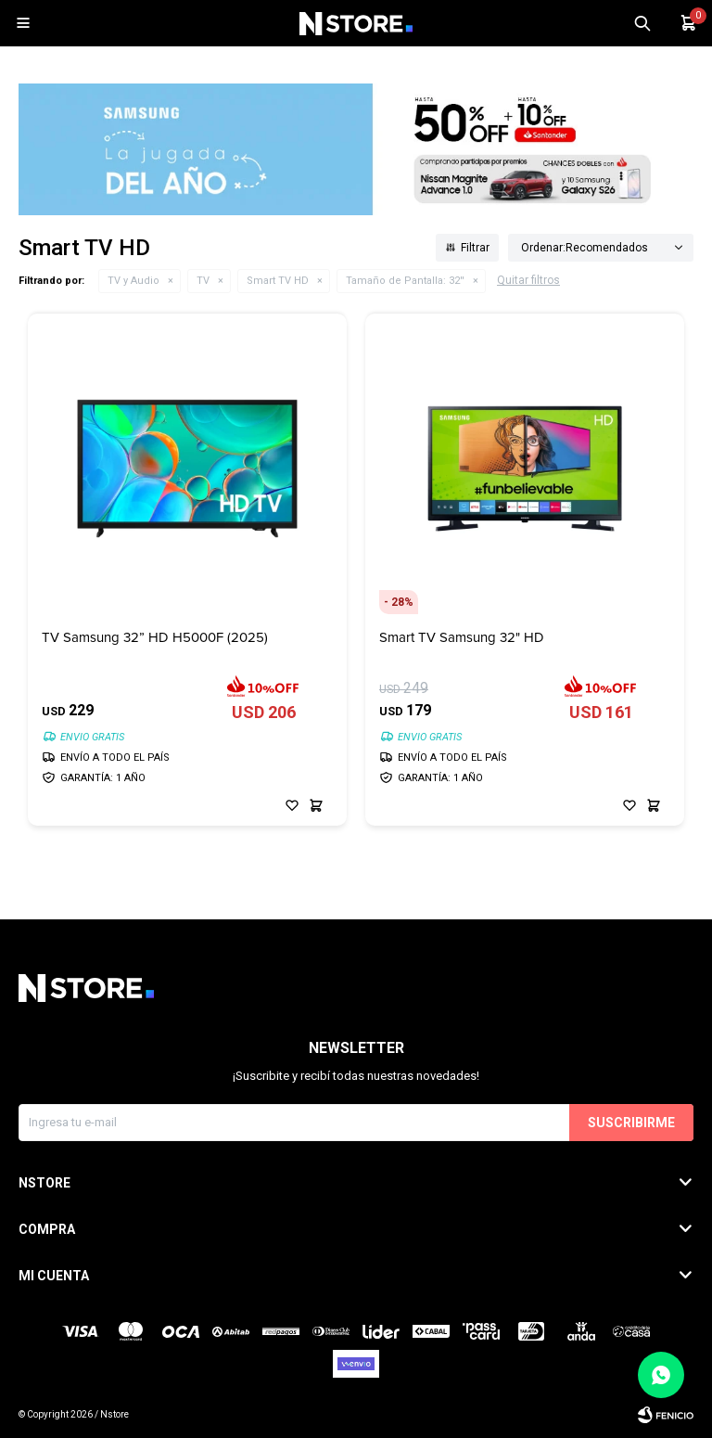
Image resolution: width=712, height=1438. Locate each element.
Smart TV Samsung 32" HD (461, 638)
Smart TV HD (278, 281)
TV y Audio (133, 281)
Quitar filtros (528, 280)
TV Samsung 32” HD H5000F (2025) (155, 638)
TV (203, 281)
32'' (405, 281)
